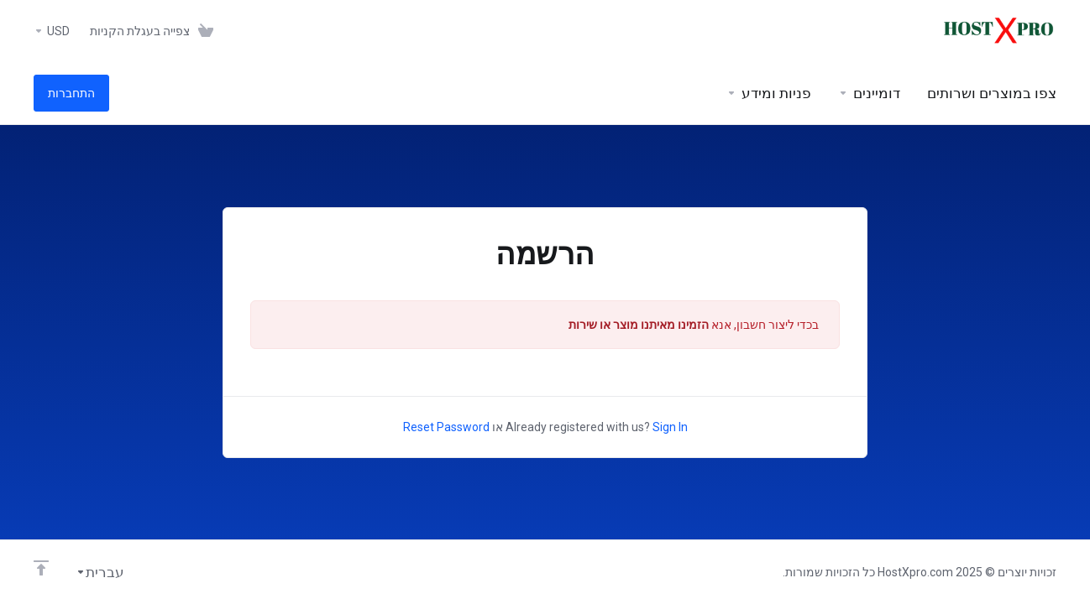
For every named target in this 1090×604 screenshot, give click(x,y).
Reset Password (446, 427)
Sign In (670, 427)
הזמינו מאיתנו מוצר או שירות (639, 324)
